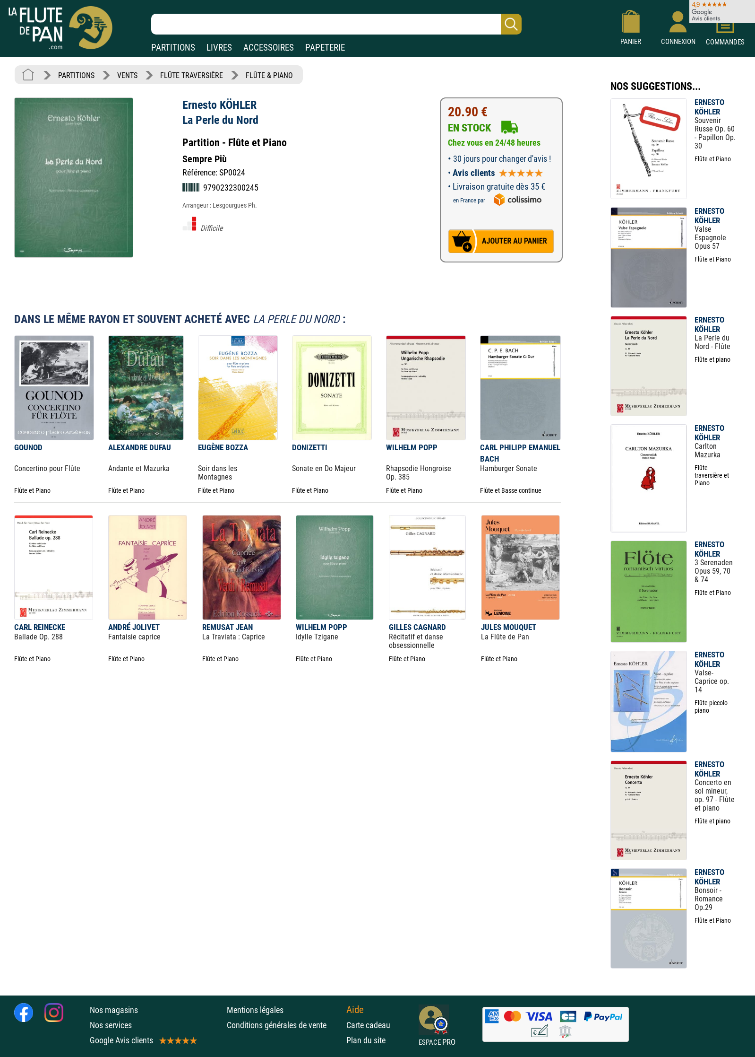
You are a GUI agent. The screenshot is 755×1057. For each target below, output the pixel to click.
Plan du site (366, 1040)
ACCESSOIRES (268, 47)
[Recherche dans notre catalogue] (336, 24)
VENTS (127, 75)
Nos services (111, 1025)
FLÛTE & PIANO (269, 75)
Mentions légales (255, 1010)
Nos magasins (114, 1010)
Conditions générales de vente (284, 1025)
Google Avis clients (143, 1040)
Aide (355, 1009)
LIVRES (219, 47)
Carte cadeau (368, 1025)
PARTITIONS (173, 47)
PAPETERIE (325, 47)
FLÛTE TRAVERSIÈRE (191, 75)
